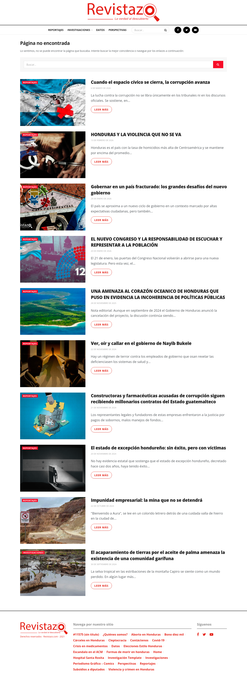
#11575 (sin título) (86, 634)
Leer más (101, 109)
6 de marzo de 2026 (101, 88)
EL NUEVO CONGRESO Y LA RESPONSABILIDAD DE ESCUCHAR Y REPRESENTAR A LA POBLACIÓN (156, 242)
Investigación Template (125, 658)
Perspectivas (117, 30)
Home (157, 652)
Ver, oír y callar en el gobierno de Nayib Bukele (141, 343)
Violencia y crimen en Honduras (131, 669)
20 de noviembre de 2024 (103, 453)
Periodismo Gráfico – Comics (93, 664)
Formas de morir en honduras (127, 652)
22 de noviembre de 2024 (103, 349)
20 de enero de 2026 (101, 251)
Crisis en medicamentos (90, 646)
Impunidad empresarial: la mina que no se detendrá (146, 500)
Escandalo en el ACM (88, 652)
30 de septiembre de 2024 (103, 564)
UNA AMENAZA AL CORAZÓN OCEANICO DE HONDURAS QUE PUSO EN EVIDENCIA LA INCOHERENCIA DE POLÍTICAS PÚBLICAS (158, 294)
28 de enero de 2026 (101, 198)
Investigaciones (78, 30)
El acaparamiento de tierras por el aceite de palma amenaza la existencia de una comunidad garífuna (158, 555)
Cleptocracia (117, 640)
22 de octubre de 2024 (102, 506)
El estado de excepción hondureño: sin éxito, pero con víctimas (158, 448)
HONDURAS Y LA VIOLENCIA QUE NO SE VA (136, 134)
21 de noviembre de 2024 (103, 407)
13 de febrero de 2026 (102, 140)
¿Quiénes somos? (115, 634)
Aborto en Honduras (146, 634)
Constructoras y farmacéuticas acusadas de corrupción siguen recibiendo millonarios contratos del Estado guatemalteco (158, 399)
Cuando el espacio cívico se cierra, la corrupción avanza (150, 82)
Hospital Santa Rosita (88, 658)
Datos (100, 30)
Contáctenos (139, 640)
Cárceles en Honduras (89, 640)
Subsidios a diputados (89, 669)
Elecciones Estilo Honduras (143, 646)
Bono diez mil (174, 634)
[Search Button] (165, 30)
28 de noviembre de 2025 (103, 303)
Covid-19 (158, 640)
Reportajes (55, 30)
